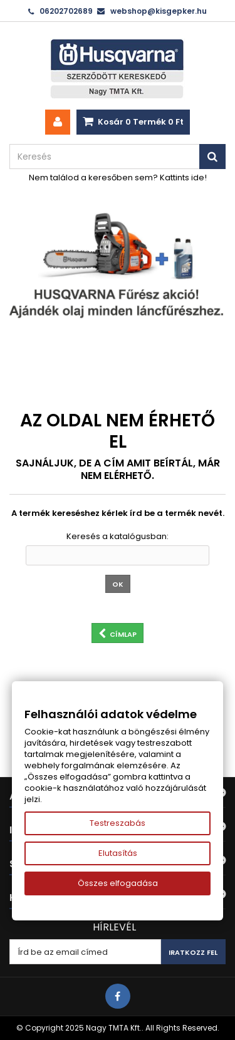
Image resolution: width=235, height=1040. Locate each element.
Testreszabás (117, 823)
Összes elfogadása (118, 883)
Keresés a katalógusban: (117, 536)
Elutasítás (117, 853)
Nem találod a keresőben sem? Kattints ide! (118, 177)
